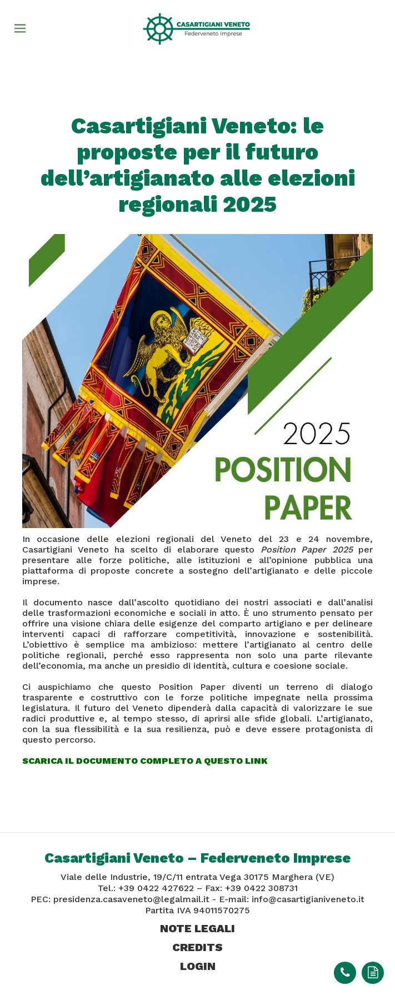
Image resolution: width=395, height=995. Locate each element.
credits (197, 947)
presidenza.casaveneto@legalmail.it (131, 899)
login (198, 966)
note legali (197, 928)
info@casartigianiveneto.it (308, 899)
